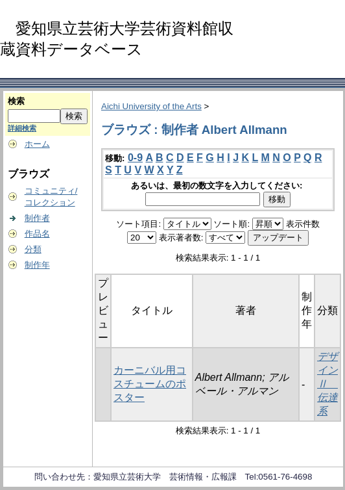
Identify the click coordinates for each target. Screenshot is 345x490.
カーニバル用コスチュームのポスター (149, 384)
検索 (16, 101)
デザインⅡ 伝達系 (327, 384)
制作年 (37, 265)
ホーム (37, 144)
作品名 (37, 234)
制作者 (37, 218)
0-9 (135, 157)
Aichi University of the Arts (151, 106)
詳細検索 (22, 128)
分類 (33, 249)
